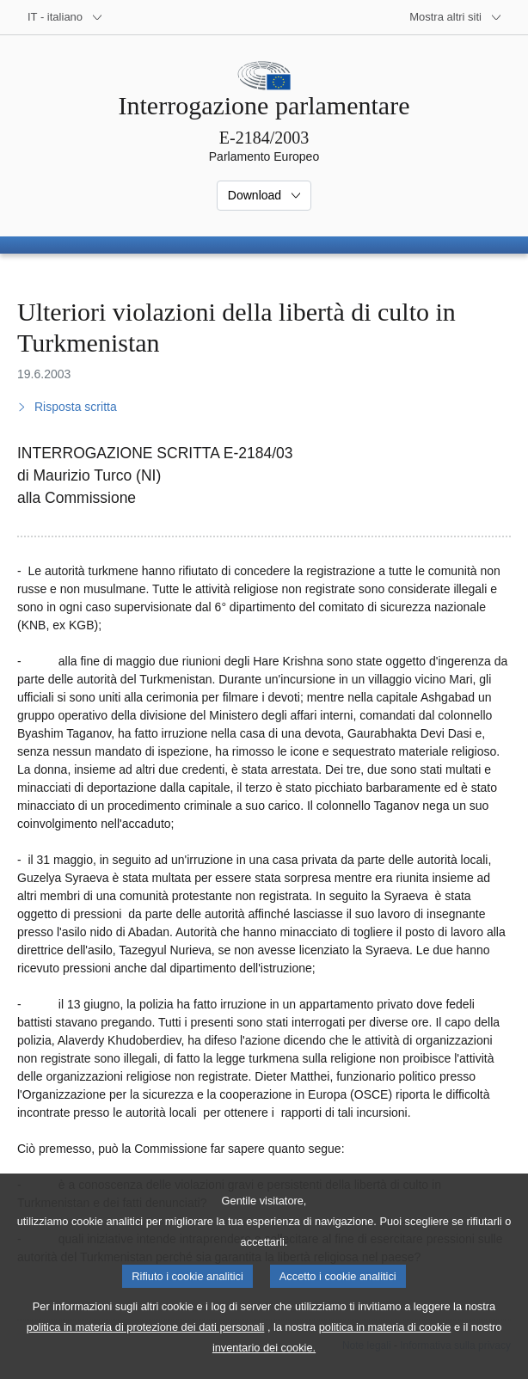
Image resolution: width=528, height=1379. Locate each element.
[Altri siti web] (456, 17)
